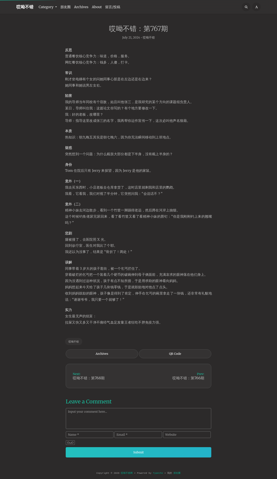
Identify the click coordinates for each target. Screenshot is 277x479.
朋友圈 (65, 7)
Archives (81, 7)
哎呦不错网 (127, 473)
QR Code (175, 356)
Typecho (158, 473)
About (97, 7)
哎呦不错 (24, 6)
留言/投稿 (112, 7)
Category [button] (46, 7)
